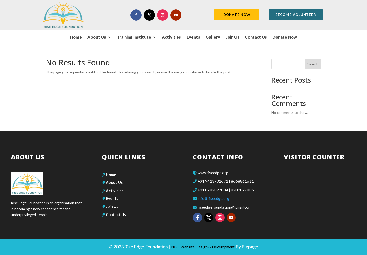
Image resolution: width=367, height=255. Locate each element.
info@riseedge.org (213, 198)
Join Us (232, 37)
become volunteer (296, 14)
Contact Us (256, 37)
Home (76, 37)
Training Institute (134, 37)
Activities (171, 37)
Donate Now (284, 37)
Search (312, 64)
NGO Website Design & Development (203, 247)
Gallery (213, 37)
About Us (96, 37)
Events (193, 37)
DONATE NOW (236, 14)
